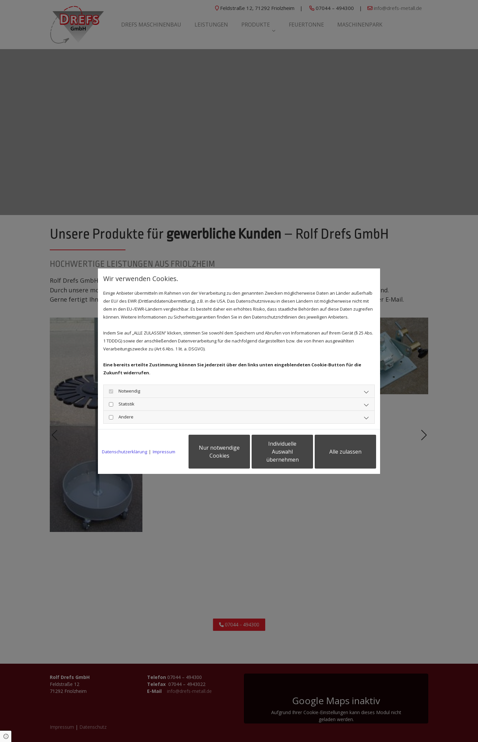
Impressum (164, 452)
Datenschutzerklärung (124, 452)
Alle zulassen (345, 451)
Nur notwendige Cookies (219, 451)
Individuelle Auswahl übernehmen (282, 451)
